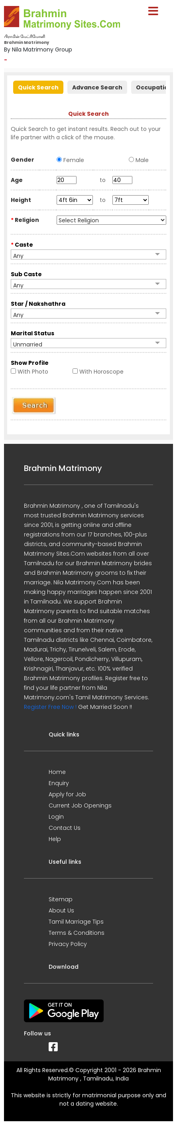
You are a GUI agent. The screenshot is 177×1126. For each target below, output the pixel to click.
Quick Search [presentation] (38, 87)
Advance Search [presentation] (97, 87)
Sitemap (61, 899)
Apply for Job (67, 794)
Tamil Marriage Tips (76, 922)
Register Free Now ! (50, 707)
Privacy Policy (68, 944)
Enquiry (59, 783)
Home (57, 772)
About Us (61, 910)
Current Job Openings (80, 805)
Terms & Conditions (76, 933)
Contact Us (65, 828)
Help (55, 839)
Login (56, 817)
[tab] (38, 86)
